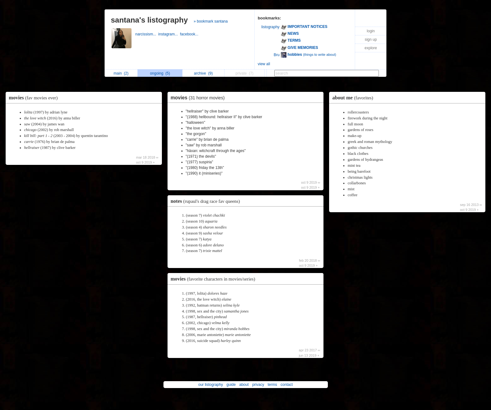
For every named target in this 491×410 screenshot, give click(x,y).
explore (370, 48)
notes (207, 201)
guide (230, 384)
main (121, 73)
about (244, 384)
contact (287, 384)
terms (272, 384)
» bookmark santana (211, 21)
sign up (371, 39)
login (371, 31)
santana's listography (149, 20)
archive (203, 73)
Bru (277, 55)
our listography (210, 384)
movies (35, 98)
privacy (258, 384)
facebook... (189, 34)
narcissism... (146, 34)
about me (354, 98)
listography (270, 27)
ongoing (160, 73)
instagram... (169, 34)
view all (264, 64)
